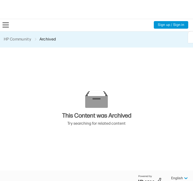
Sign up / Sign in (170, 25)
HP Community (18, 39)
